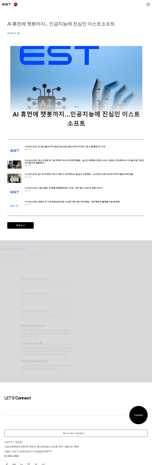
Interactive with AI (79, 242)
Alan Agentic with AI (81, 262)
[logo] (31, 4)
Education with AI (79, 279)
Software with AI (78, 330)
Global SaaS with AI (80, 226)
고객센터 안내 (35, 456)
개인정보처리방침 (53, 456)
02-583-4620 (36, 418)
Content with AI (77, 295)
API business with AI (80, 314)
